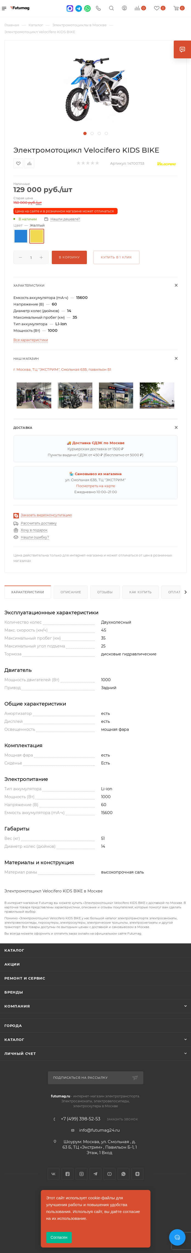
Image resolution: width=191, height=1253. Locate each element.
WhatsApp (123, 1174)
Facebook (67, 1174)
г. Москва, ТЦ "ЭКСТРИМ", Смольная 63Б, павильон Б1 (62, 369)
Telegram (95, 1174)
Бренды (13, 992)
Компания (17, 1006)
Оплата (175, 592)
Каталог (14, 950)
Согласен (59, 1237)
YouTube (109, 1174)
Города (13, 1025)
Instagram (81, 1174)
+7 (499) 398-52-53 (80, 1119)
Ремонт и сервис (24, 978)
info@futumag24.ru (99, 1130)
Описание (71, 592)
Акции (12, 964)
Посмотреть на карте (95, 486)
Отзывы (105, 592)
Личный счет (20, 1053)
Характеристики (27, 592)
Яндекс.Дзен (137, 1174)
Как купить (140, 592)
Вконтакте (53, 1174)
